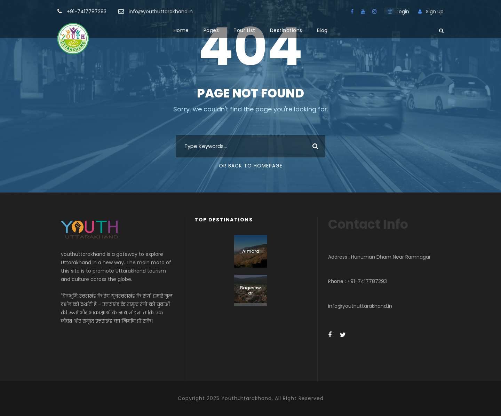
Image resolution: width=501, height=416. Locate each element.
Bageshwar (250, 290)
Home (181, 30)
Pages (211, 30)
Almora (250, 251)
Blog (322, 30)
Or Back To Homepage (251, 165)
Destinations (286, 30)
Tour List (244, 30)
